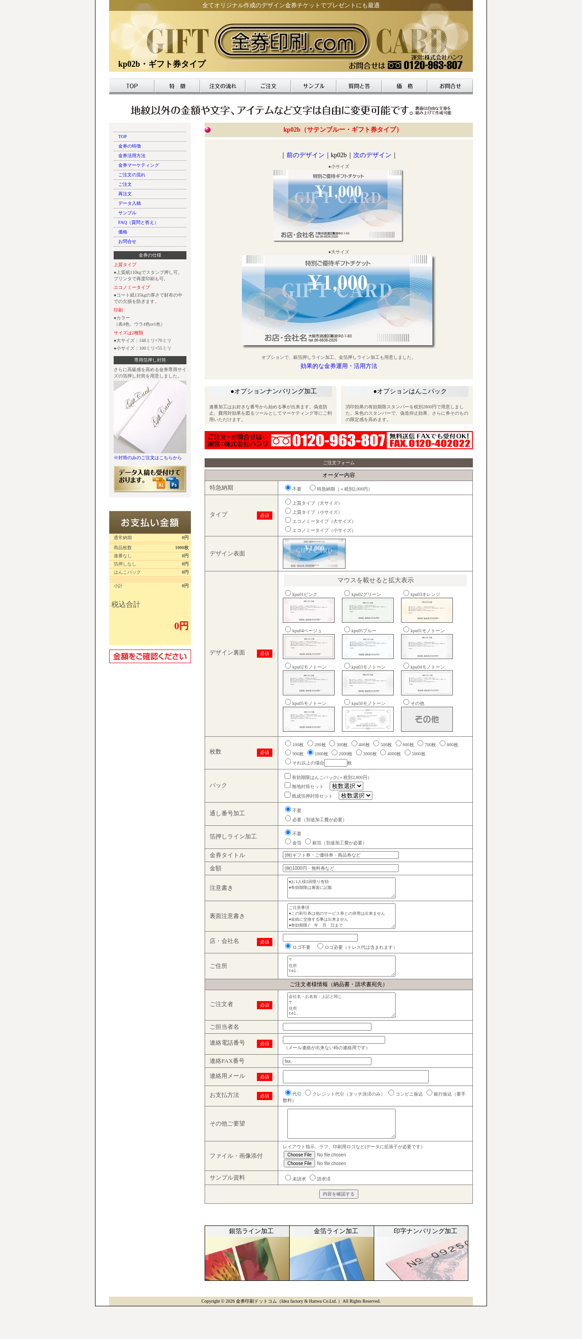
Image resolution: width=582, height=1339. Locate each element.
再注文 (125, 193)
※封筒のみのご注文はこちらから (148, 457)
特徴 (177, 86)
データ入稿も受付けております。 (150, 479)
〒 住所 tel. (346, 981)
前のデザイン (305, 155)
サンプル (313, 86)
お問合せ (450, 86)
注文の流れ (223, 86)
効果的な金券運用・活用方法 (339, 365)
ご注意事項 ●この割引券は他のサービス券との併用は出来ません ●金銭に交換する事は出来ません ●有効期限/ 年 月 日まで (346, 925)
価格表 (404, 86)
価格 (122, 231)
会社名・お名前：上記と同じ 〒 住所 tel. (346, 1026)
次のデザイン (372, 155)
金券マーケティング (138, 165)
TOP (132, 86)
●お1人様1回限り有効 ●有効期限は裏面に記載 (346, 891)
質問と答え (359, 86)
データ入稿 (129, 203)
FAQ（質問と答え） (138, 222)
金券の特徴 (129, 146)
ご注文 (268, 86)
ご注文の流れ (132, 174)
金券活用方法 (132, 155)
